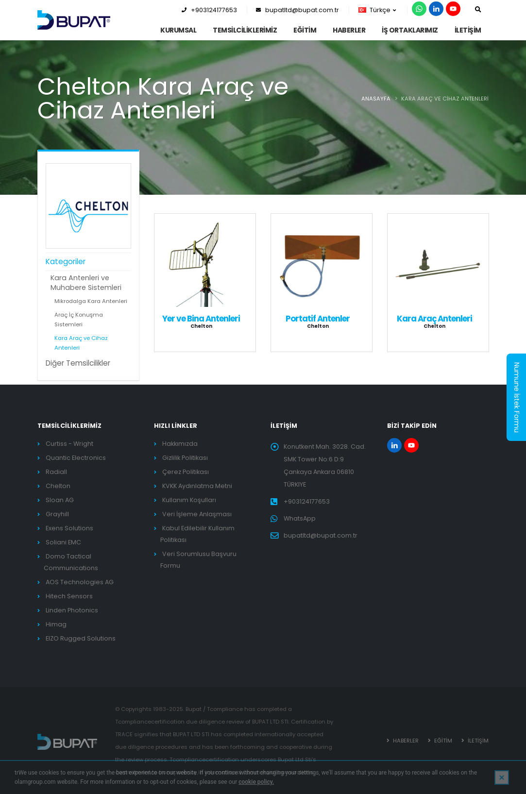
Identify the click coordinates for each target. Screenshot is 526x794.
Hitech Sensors (69, 596)
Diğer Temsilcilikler (78, 363)
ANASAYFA (375, 98)
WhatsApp (300, 518)
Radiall (56, 472)
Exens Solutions (69, 528)
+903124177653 (209, 10)
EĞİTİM (304, 30)
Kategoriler (65, 261)
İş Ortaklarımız (410, 30)
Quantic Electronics (76, 458)
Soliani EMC (63, 542)
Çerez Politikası (185, 472)
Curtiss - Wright (69, 443)
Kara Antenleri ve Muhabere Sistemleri (86, 282)
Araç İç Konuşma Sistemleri (78, 319)
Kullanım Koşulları (189, 500)
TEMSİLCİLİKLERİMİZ (245, 30)
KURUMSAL (178, 30)
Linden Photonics (72, 610)
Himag (56, 624)
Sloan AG (60, 500)
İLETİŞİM (468, 30)
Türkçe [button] (377, 10)
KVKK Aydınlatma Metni (197, 486)
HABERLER (349, 30)
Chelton (58, 486)
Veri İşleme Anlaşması (197, 514)
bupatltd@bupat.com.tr (297, 10)
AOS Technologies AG (80, 582)
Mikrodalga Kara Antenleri (90, 301)
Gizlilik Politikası (185, 458)
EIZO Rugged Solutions (81, 638)
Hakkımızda (180, 443)
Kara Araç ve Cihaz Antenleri (81, 343)
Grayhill (57, 514)
